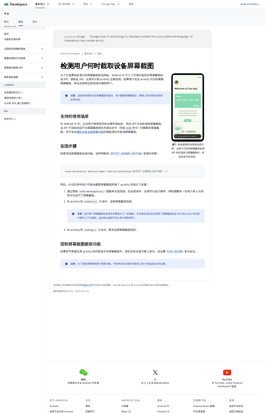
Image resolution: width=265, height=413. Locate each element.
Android (54, 406)
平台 (6, 13)
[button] (20, 48)
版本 (100, 53)
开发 (85, 4)
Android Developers (70, 53)
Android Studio (249, 4)
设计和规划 (64, 4)
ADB (128, 128)
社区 (131, 4)
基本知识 (88, 53)
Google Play (108, 4)
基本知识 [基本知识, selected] (40, 4)
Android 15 (163, 406)
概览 (6, 21)
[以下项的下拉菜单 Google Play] (120, 4)
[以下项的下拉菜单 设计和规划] (74, 4)
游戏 (88, 406)
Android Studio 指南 (204, 406)
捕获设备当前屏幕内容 (90, 132)
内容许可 (86, 285)
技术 (35, 21)
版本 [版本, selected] (20, 21)
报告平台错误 (236, 406)
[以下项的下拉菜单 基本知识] (49, 4)
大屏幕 (124, 406)
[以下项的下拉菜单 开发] (92, 4)
